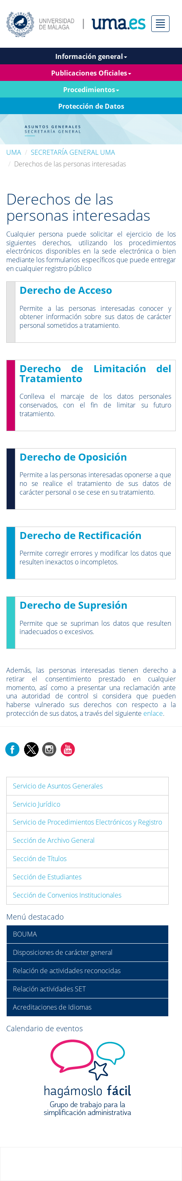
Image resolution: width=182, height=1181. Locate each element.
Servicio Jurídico (36, 804)
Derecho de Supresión (74, 605)
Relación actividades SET (49, 988)
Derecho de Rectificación (81, 535)
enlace (153, 713)
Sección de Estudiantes (47, 876)
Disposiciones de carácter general (63, 952)
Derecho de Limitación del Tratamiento (95, 373)
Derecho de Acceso (66, 290)
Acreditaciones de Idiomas (52, 1007)
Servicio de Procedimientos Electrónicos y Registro (87, 822)
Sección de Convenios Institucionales (67, 895)
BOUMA (25, 934)
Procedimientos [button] (91, 89)
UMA (13, 152)
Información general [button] (91, 56)
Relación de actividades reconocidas (67, 970)
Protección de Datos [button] (91, 106)
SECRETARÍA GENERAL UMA (73, 152)
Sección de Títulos (39, 858)
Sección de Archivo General (54, 840)
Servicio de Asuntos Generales (58, 786)
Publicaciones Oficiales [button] (91, 73)
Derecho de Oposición (73, 457)
